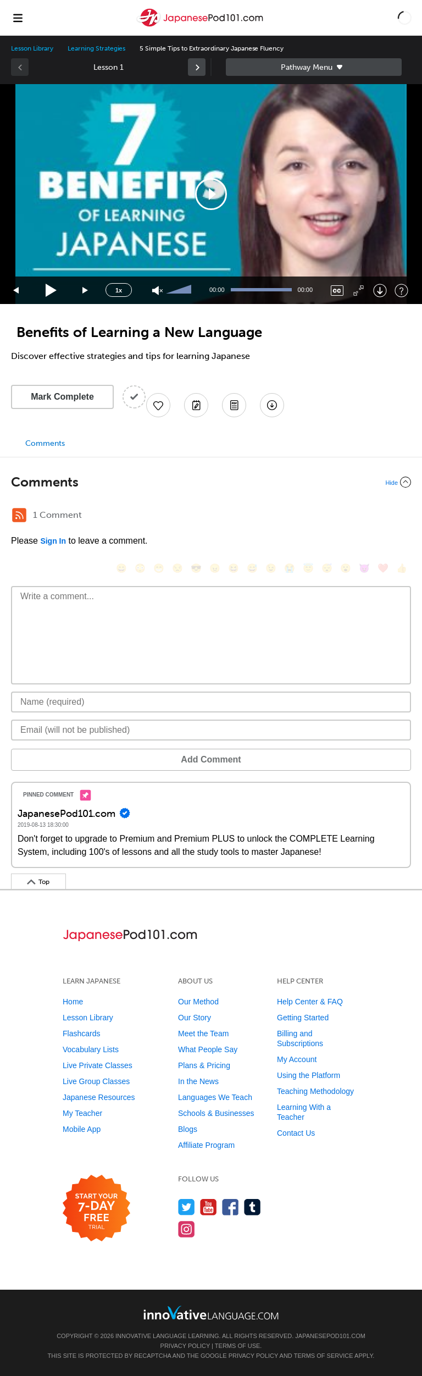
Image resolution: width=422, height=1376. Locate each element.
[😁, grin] (158, 568)
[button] (404, 17)
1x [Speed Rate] (118, 290)
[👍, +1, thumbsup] (401, 568)
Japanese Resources (99, 1097)
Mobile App (82, 1129)
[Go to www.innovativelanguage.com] (211, 1312)
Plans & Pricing (204, 1065)
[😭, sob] (289, 568)
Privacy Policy (185, 1345)
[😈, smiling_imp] (364, 568)
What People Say (207, 1049)
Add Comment (211, 759)
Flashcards (81, 1033)
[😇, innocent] (308, 568)
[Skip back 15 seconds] (16, 290)
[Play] (51, 290)
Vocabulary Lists (91, 1049)
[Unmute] (157, 290)
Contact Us (296, 1133)
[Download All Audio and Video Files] (272, 405)
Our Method (198, 1001)
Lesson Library (32, 48)
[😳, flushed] (140, 568)
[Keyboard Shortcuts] (401, 290)
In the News (198, 1081)
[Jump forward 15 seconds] (85, 290)
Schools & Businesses (216, 1113)
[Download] (380, 290)
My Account (296, 1059)
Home (73, 1001)
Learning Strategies (96, 48)
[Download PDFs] (234, 405)
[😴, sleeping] (327, 568)
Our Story (194, 1017)
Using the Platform (308, 1075)
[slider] (180, 290)
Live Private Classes (97, 1065)
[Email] (211, 730)
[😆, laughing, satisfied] (233, 568)
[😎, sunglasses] (196, 568)
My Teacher (82, 1113)
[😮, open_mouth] (345, 568)
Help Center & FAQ (310, 1001)
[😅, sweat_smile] (252, 568)
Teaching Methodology (315, 1091)
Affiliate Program (206, 1145)
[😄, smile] (121, 568)
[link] (197, 67)
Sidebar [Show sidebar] (314, 67)
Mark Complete (62, 396)
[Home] (201, 25)
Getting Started (303, 1017)
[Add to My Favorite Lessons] (158, 405)
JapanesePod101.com (330, 1336)
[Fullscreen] (358, 290)
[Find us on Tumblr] (252, 1206)
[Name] (211, 702)
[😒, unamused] (177, 568)
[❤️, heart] (383, 568)
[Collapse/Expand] (211, 482)
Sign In (53, 541)
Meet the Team (203, 1033)
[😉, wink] (271, 568)
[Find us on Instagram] (186, 1228)
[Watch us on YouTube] (208, 1206)
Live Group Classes (96, 1081)
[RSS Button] (19, 515)
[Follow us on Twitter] (186, 1206)
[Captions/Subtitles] (337, 290)
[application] (211, 194)
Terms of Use (237, 1345)
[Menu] (17, 17)
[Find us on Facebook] (230, 1206)
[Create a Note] (196, 405)
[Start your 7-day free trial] (96, 1208)
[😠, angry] (215, 568)
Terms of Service (323, 1355)
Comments (45, 443)
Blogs (187, 1129)
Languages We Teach (215, 1097)
